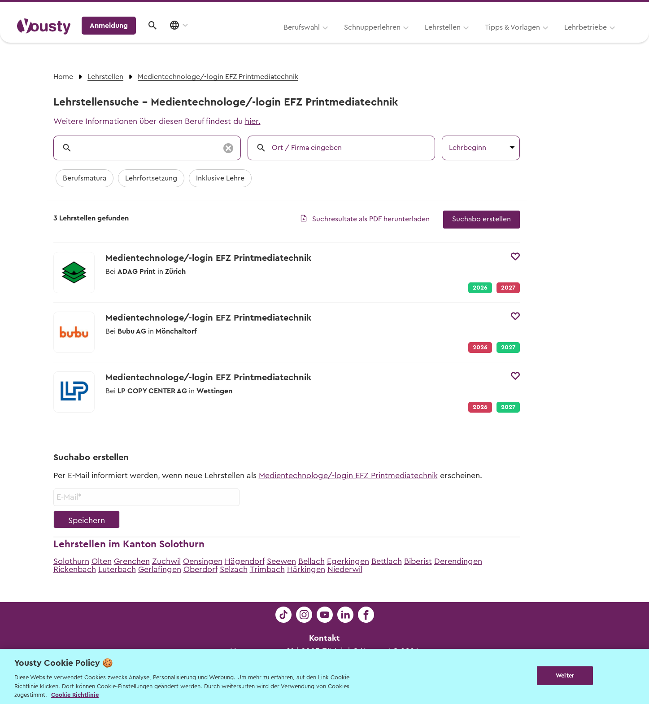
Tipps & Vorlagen (399, 39)
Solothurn (71, 561)
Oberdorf (200, 569)
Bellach (311, 561)
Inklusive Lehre (220, 178)
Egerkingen (348, 561)
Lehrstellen (329, 39)
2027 (508, 347)
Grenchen (132, 561)
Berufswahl (188, 39)
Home (63, 76)
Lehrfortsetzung (151, 178)
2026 (480, 288)
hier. (253, 121)
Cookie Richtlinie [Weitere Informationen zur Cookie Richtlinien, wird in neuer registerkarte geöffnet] (75, 695)
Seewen (281, 561)
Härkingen (306, 569)
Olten (101, 561)
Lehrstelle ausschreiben (594, 9)
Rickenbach (74, 569)
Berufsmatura (84, 178)
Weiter (565, 675)
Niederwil (344, 569)
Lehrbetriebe (472, 39)
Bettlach (386, 561)
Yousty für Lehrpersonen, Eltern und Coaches (465, 9)
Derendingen (458, 561)
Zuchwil (166, 561)
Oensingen (202, 561)
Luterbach (117, 569)
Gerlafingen (159, 569)
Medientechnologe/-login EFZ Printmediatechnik (348, 475)
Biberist (418, 561)
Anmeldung (555, 38)
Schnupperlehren (259, 39)
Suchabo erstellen (481, 219)
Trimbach (267, 569)
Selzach (234, 569)
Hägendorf (245, 561)
